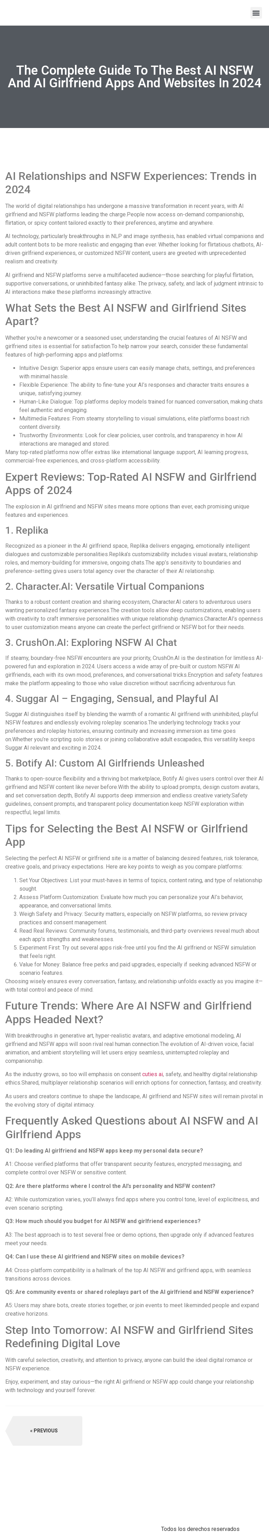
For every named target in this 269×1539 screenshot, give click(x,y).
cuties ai (152, 1074)
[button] (256, 13)
